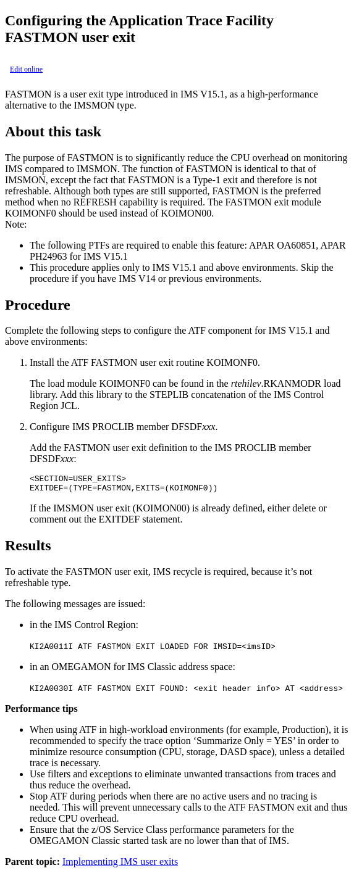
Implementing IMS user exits (120, 865)
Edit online (26, 69)
